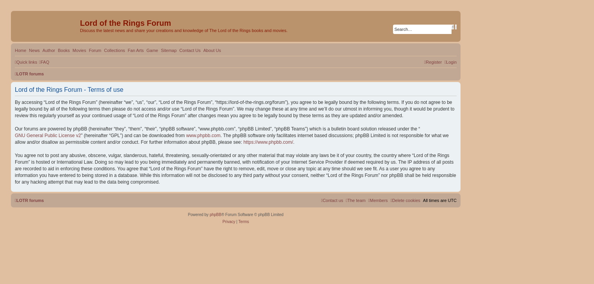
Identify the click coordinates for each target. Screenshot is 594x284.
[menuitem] (44, 62)
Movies (79, 50)
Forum (95, 50)
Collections (114, 50)
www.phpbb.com (203, 135)
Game (152, 50)
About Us (212, 50)
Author (49, 50)
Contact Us (190, 50)
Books (64, 50)
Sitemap (168, 50)
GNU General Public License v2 (48, 135)
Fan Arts (136, 50)
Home (20, 50)
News (34, 50)
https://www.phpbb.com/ (268, 142)
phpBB (215, 215)
